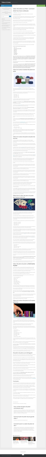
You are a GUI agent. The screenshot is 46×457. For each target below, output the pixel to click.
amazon (25, 233)
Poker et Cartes (6, 2)
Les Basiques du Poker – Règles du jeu (6, 29)
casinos (14, 99)
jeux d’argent (19, 88)
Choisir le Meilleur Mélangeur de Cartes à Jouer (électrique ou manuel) (31, 443)
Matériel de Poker (15, 5)
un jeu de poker (23, 147)
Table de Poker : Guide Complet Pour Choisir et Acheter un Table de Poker (16, 442)
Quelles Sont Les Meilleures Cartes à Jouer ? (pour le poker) (24, 442)
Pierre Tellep (15, 12)
